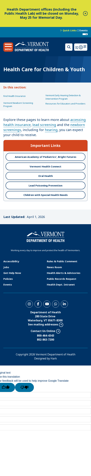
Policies (8, 278)
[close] (85, 13)
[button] (8, 47)
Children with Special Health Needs (45, 195)
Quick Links (70, 30)
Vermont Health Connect (45, 166)
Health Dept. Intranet (61, 284)
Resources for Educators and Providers (65, 103)
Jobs (6, 267)
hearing (51, 130)
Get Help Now (12, 273)
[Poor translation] (24, 387)
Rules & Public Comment (62, 261)
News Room (54, 267)
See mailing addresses (43, 324)
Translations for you (81, 47)
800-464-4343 (45, 335)
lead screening (44, 124)
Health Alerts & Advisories (63, 273)
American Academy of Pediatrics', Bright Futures (45, 156)
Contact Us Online (43, 331)
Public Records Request (61, 278)
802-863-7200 (45, 339)
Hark (54, 358)
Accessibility (11, 261)
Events (83, 30)
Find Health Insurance (14, 96)
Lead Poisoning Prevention (45, 185)
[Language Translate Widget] (85, 34)
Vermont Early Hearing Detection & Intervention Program (63, 97)
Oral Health (45, 176)
